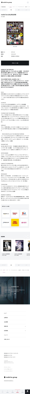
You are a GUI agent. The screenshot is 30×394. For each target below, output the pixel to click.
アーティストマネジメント (20, 6)
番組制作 (26, 6)
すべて (7, 6)
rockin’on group (10, 377)
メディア (10, 6)
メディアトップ (4, 9)
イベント (14, 6)
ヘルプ (26, 9)
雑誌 (11, 9)
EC (9, 270)
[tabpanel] (15, 33)
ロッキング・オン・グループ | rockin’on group (6, 2)
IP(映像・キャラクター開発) (25, 270)
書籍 (18, 9)
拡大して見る (15, 46)
